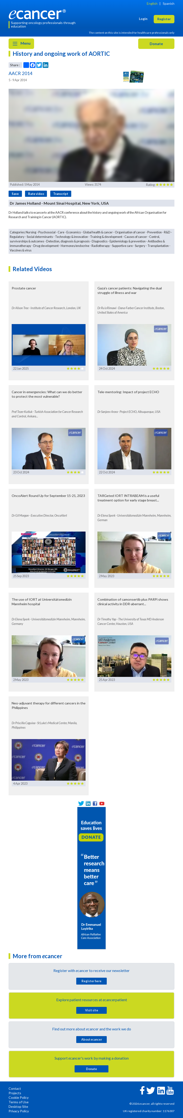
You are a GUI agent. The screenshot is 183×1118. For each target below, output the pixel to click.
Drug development (46, 246)
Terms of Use (19, 1102)
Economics (73, 232)
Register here (91, 981)
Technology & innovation (71, 237)
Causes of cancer (135, 237)
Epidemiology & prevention (128, 241)
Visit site (91, 1010)
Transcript (60, 194)
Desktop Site (18, 1106)
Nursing (31, 232)
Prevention (154, 232)
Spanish (168, 3)
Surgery (140, 246)
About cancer (91, 1039)
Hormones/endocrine (75, 246)
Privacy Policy (19, 1111)
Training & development (106, 237)
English (152, 3)
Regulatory (17, 237)
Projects (15, 1093)
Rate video (36, 194)
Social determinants (40, 237)
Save (15, 194)
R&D (167, 232)
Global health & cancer (98, 232)
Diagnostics (99, 241)
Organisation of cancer (130, 232)
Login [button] (143, 19)
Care (61, 232)
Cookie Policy (19, 1097)
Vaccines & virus (20, 250)
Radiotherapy (101, 246)
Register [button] (164, 19)
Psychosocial (47, 232)
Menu (21, 44)
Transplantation (158, 246)
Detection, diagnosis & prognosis (68, 241)
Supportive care (122, 246)
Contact (15, 1088)
